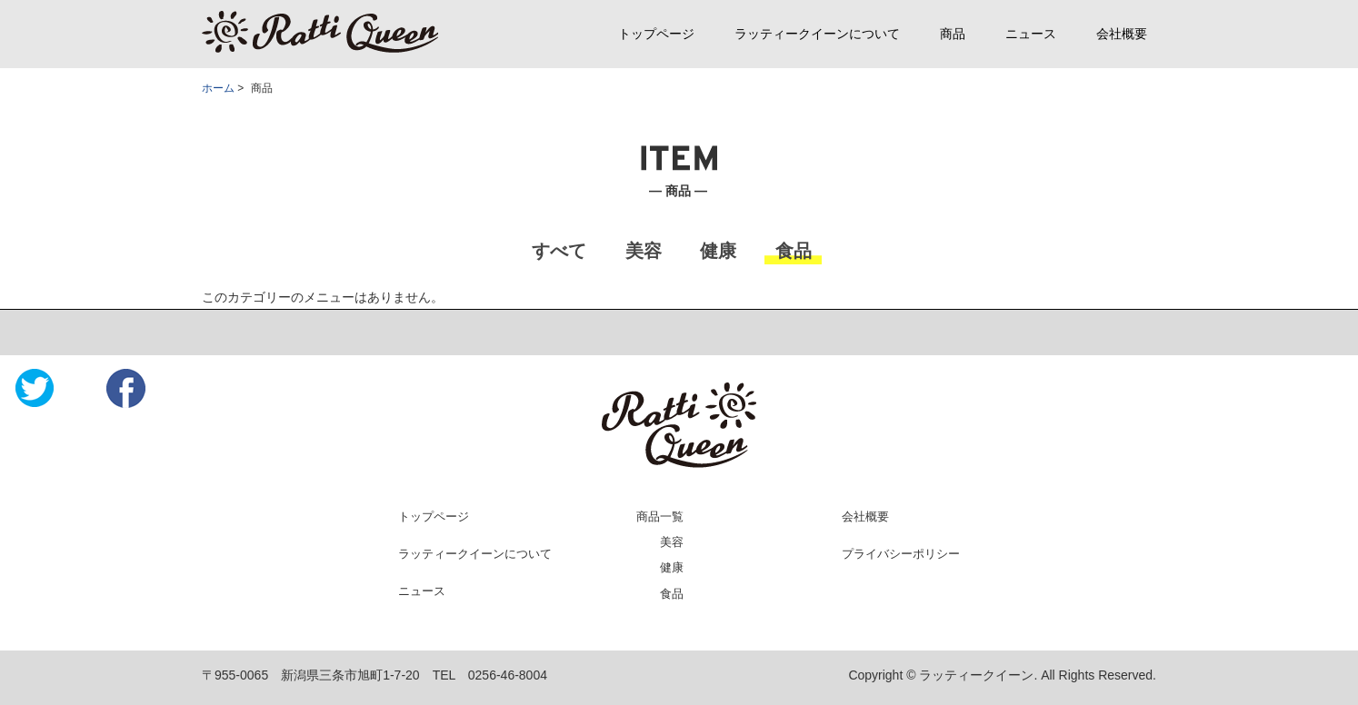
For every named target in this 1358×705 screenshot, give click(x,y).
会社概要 (1121, 34)
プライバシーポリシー (901, 554)
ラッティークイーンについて (817, 34)
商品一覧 (660, 516)
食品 (672, 594)
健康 (672, 567)
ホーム (218, 88)
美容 (672, 542)
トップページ (656, 34)
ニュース (1030, 34)
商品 (952, 34)
